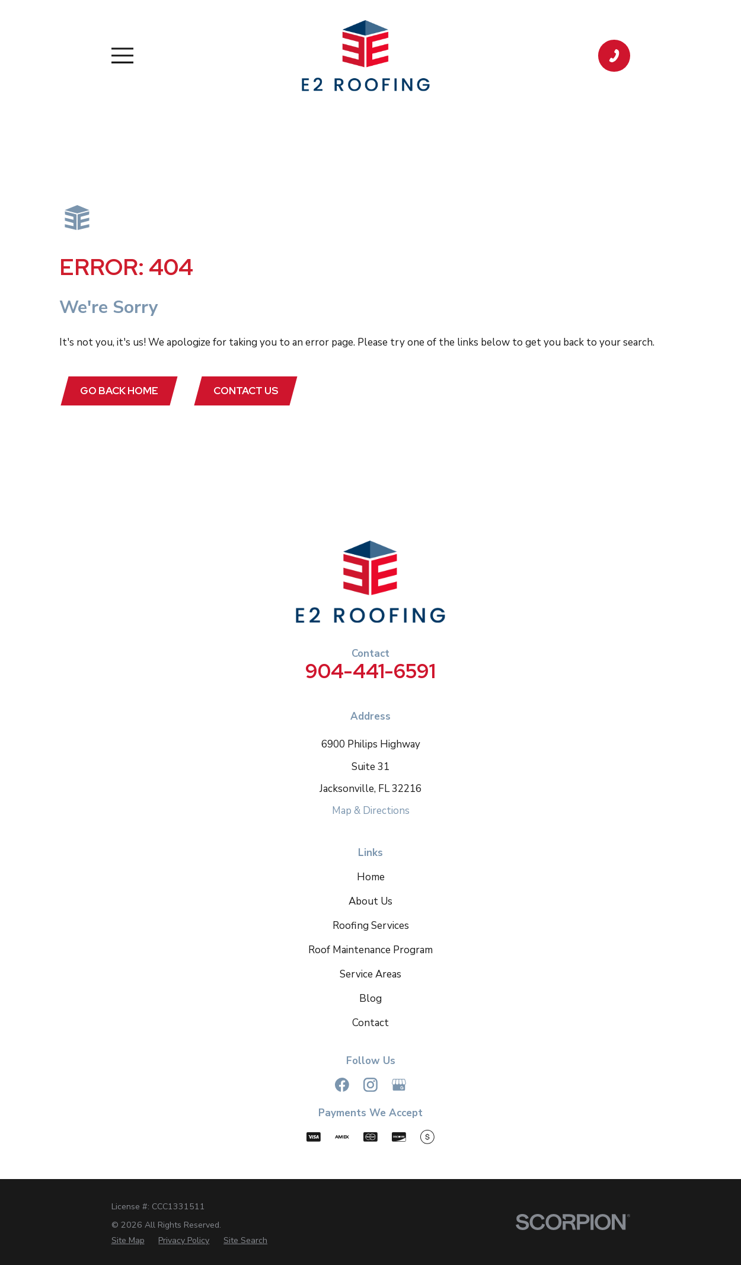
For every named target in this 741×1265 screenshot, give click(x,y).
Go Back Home (119, 390)
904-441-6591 (370, 670)
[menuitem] (128, 1240)
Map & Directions (371, 811)
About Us (370, 901)
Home (371, 877)
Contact (370, 1023)
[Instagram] (370, 1085)
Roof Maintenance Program (370, 950)
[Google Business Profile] (399, 1085)
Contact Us (246, 390)
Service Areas (370, 974)
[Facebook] (342, 1085)
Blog (370, 998)
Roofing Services (371, 925)
